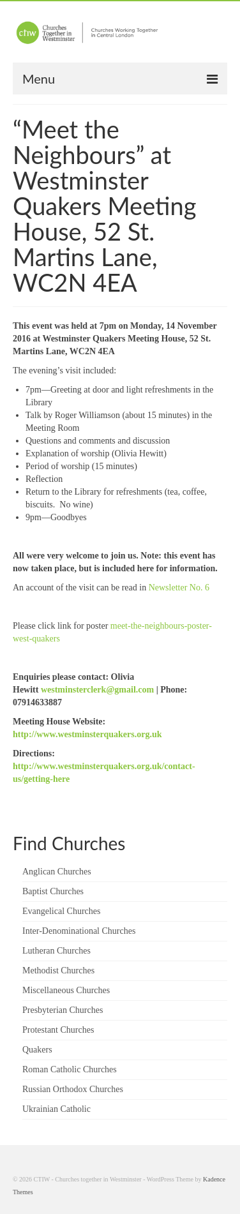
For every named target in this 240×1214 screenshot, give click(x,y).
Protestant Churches (58, 1030)
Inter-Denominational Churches (78, 931)
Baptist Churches (53, 891)
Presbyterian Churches (62, 1010)
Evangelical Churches (61, 911)
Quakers (37, 1049)
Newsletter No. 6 (179, 587)
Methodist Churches (58, 970)
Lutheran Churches (56, 950)
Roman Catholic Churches (69, 1069)
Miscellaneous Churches (66, 990)
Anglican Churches (56, 871)
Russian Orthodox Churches (72, 1089)
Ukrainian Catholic (56, 1109)
